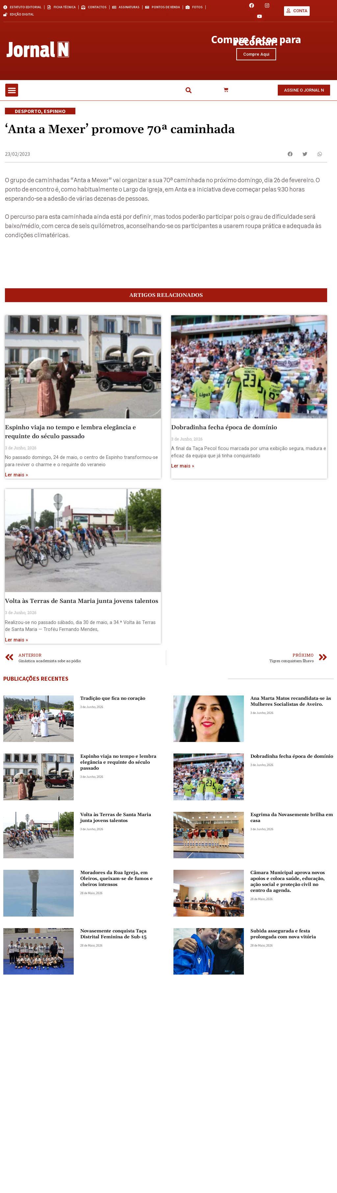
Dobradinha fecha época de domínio (224, 430)
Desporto (28, 114)
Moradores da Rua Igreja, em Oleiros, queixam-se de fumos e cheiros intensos (116, 882)
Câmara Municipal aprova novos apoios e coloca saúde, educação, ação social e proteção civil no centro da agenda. (287, 884)
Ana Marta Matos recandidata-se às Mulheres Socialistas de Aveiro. (290, 704)
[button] (11, 93)
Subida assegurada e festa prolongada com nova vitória (283, 937)
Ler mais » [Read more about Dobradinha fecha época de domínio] (182, 469)
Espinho (54, 114)
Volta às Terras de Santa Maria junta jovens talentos (81, 604)
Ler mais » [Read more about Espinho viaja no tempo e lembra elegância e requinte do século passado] (16, 478)
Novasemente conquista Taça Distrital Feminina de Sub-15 (113, 937)
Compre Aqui (256, 55)
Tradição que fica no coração (112, 701)
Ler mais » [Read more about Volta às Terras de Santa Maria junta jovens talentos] (16, 643)
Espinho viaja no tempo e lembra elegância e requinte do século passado (118, 766)
